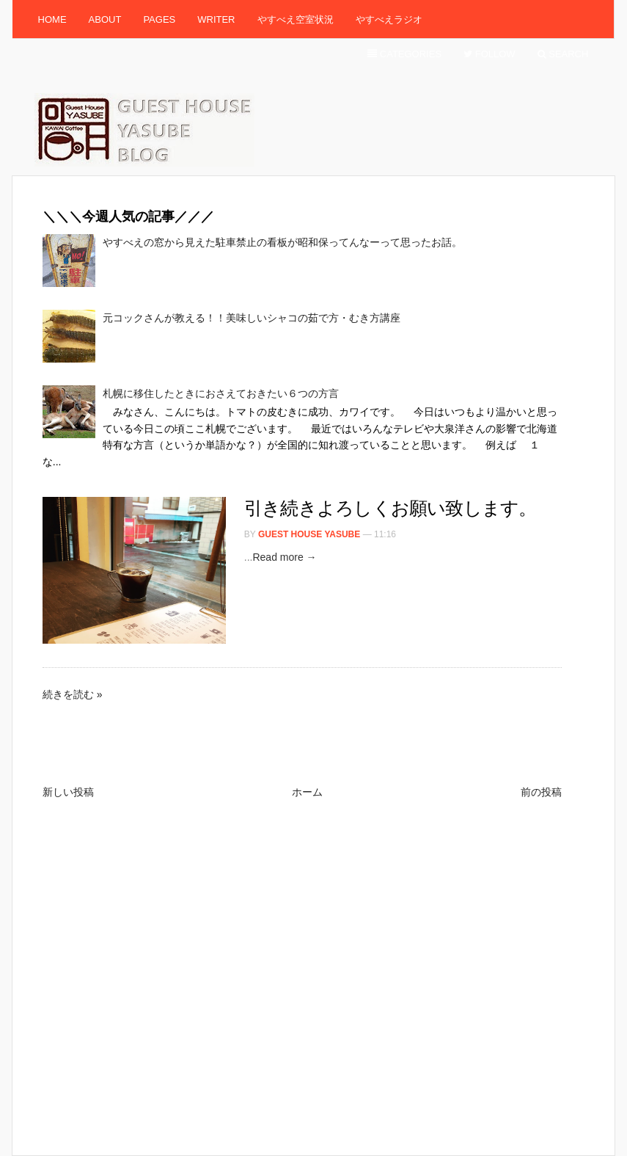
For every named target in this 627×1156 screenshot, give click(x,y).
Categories (404, 53)
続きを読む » (73, 694)
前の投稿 (541, 792)
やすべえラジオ (389, 19)
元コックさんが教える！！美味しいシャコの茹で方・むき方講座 (251, 318)
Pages (159, 19)
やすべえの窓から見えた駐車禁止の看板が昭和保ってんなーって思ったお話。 (282, 242)
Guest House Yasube (309, 534)
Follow (489, 53)
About (105, 19)
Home (52, 19)
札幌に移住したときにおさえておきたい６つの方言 (221, 393)
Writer (216, 19)
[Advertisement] (309, 483)
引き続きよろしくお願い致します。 (390, 508)
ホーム (307, 792)
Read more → (284, 557)
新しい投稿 (68, 792)
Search (563, 53)
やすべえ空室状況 (295, 19)
